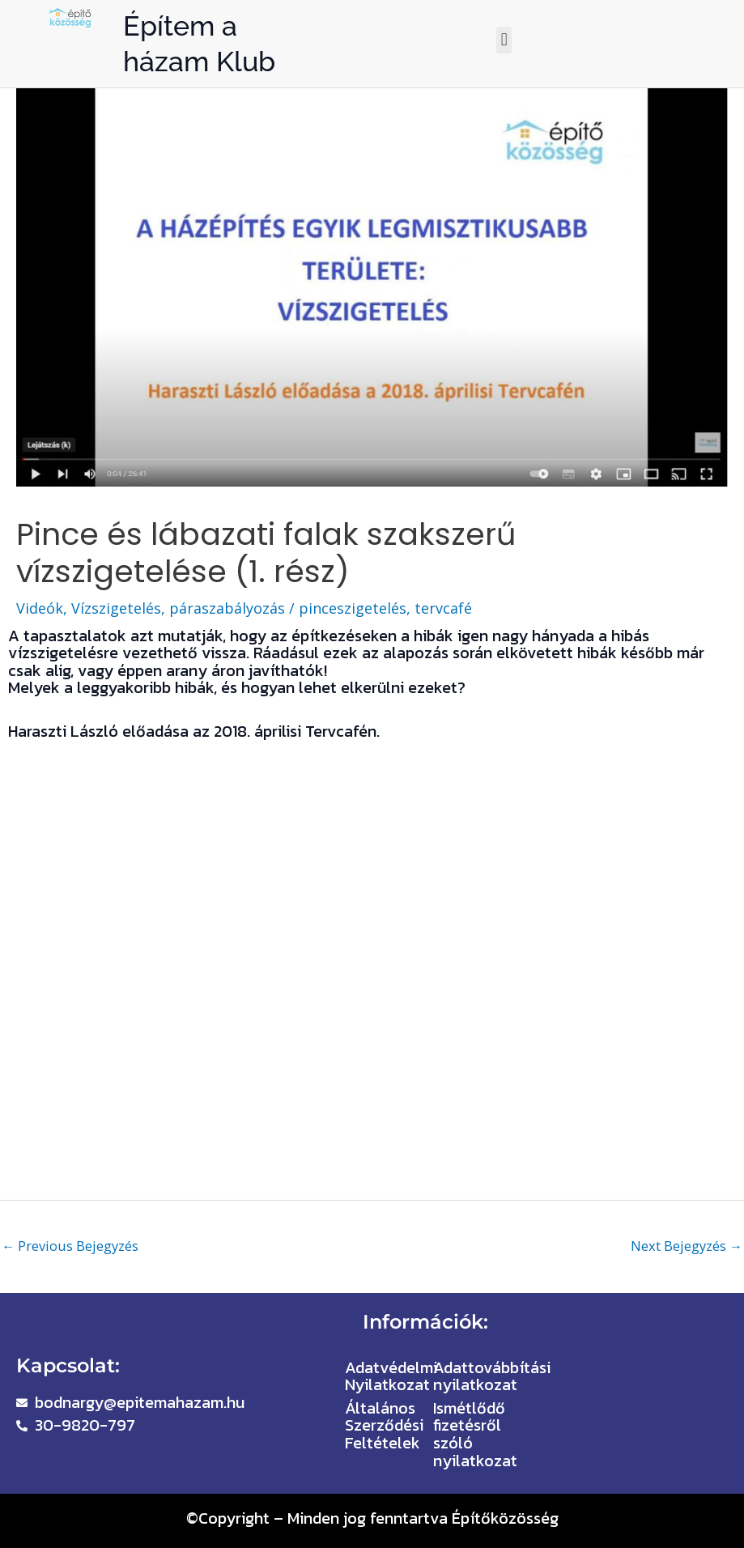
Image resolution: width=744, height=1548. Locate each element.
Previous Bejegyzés (70, 1245)
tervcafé (443, 608)
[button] (504, 40)
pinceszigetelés (352, 608)
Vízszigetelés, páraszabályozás (178, 608)
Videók (39, 608)
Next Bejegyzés (686, 1245)
